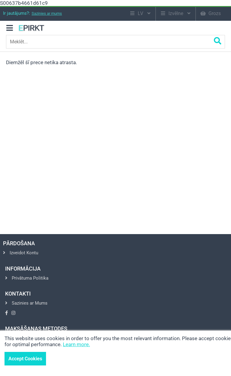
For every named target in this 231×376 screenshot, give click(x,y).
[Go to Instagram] (13, 313)
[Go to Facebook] (6, 313)
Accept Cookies (25, 359)
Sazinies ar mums (47, 13)
